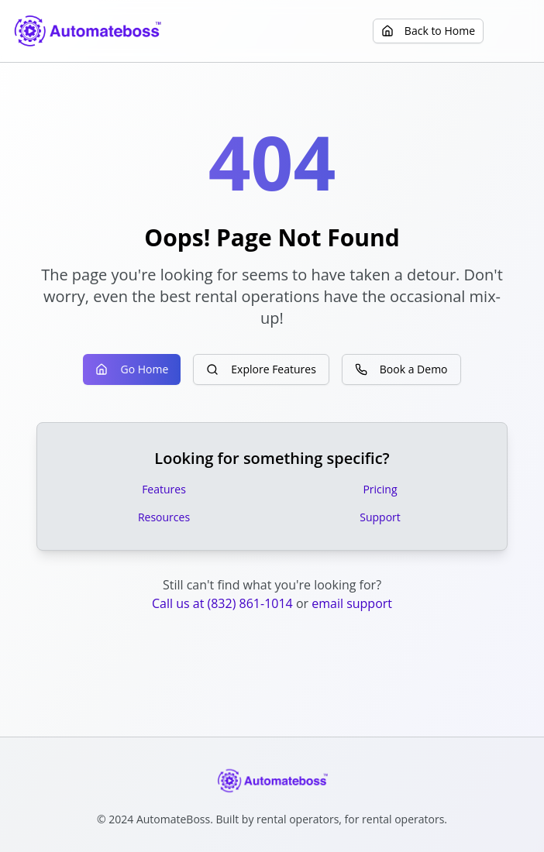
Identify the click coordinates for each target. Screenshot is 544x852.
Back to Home (428, 30)
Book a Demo (401, 369)
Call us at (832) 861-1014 (222, 603)
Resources (164, 517)
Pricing (380, 489)
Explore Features (261, 369)
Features (164, 489)
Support (380, 517)
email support (352, 603)
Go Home (131, 369)
